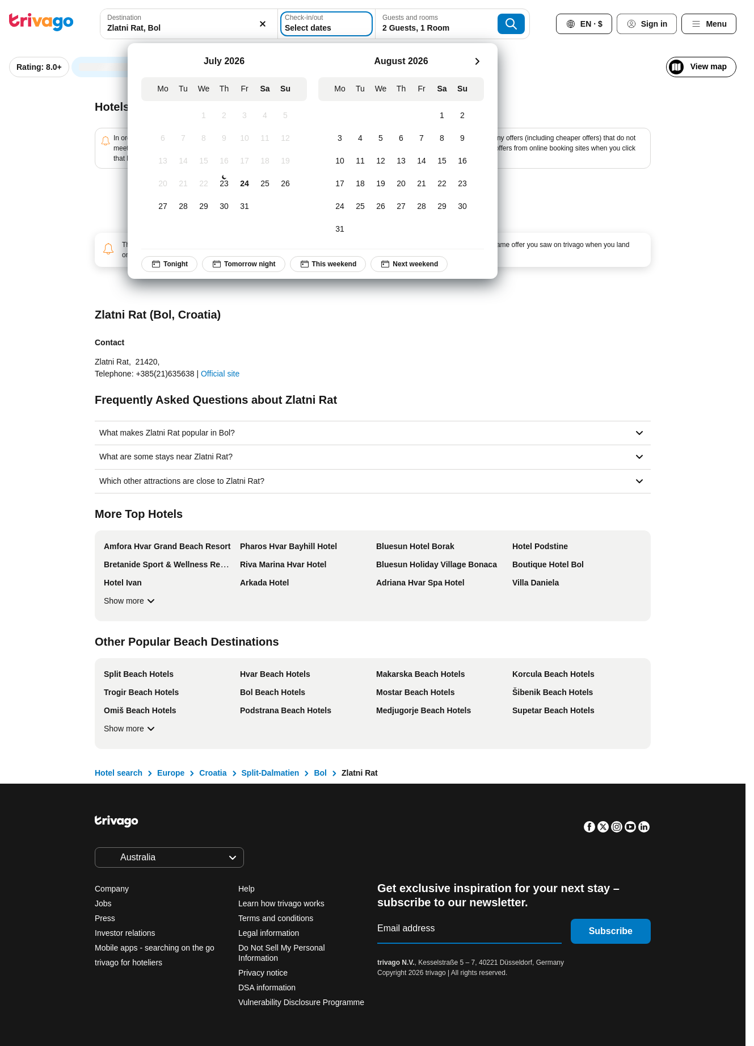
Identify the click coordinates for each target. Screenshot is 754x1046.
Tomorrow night (243, 264)
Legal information (268, 933)
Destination (124, 18)
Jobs (103, 903)
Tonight (169, 264)
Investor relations (125, 933)
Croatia (212, 772)
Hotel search (118, 772)
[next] (477, 61)
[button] (185, 23)
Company (112, 888)
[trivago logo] (41, 24)
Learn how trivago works (281, 903)
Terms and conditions (275, 918)
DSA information (267, 987)
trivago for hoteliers (128, 962)
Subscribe (611, 931)
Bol (320, 772)
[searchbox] (185, 28)
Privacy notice (263, 972)
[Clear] (256, 24)
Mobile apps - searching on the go (154, 947)
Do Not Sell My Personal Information (281, 953)
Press (105, 918)
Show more (131, 601)
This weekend (327, 264)
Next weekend (409, 264)
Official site (220, 373)
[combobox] (185, 24)
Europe (170, 772)
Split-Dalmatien (271, 772)
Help (246, 888)
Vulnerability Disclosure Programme (301, 1002)
